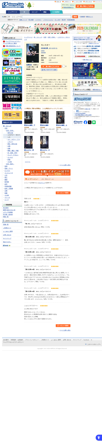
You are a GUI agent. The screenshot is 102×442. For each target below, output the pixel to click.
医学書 (7, 182)
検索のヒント (89, 16)
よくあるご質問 (78, 1)
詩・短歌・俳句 (12, 153)
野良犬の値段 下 (29, 125)
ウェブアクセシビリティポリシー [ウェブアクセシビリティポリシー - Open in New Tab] (13, 342)
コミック (35, 12)
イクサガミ (38, 19)
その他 (10, 162)
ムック (7, 199)
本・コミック (7, 126)
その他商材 (56, 12)
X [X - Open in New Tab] (91, 340)
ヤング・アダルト (13, 155)
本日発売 (6, 208)
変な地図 (31, 19)
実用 (6, 166)
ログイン (72, 4)
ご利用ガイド (67, 1)
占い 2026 (57, 19)
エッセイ (10, 157)
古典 (9, 146)
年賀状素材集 (71, 19)
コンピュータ (9, 173)
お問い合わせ (88, 1)
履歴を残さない (97, 89)
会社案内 (6, 340)
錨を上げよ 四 (29, 150)
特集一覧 (6, 216)
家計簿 (64, 19)
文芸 (6, 128)
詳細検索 (82, 16)
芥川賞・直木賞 (8, 214)
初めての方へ (7, 242)
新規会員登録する (68, 7)
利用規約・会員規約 (17, 340)
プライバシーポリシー (32, 340)
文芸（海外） (10, 164)
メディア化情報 (8, 212)
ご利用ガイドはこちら (93, 43)
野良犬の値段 (44, 125)
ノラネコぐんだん (48, 19)
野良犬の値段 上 (61, 125)
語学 (6, 184)
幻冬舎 (42, 50)
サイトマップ (98, 1)
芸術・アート (9, 168)
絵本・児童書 (9, 188)
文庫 (6, 191)
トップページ (12, 12)
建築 (6, 179)
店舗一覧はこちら (87, 59)
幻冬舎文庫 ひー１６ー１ (49, 48)
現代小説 (10, 133)
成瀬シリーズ (23, 19)
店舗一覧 (58, 1)
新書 (6, 193)
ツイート (27, 162)
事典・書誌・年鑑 (13, 150)
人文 (6, 175)
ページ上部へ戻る (65, 165)
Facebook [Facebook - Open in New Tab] (86, 340)
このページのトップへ (94, 344)
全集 (9, 148)
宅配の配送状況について (13, 46)
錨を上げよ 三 (45, 150)
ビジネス (7, 170)
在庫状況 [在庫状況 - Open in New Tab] (29, 65)
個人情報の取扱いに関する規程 (83, 114)
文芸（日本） (10, 130)
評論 (9, 159)
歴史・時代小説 (12, 144)
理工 (6, 177)
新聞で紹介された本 (9, 210)
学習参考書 (8, 186)
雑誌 (44, 12)
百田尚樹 (43, 52)
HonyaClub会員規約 (80, 113)
